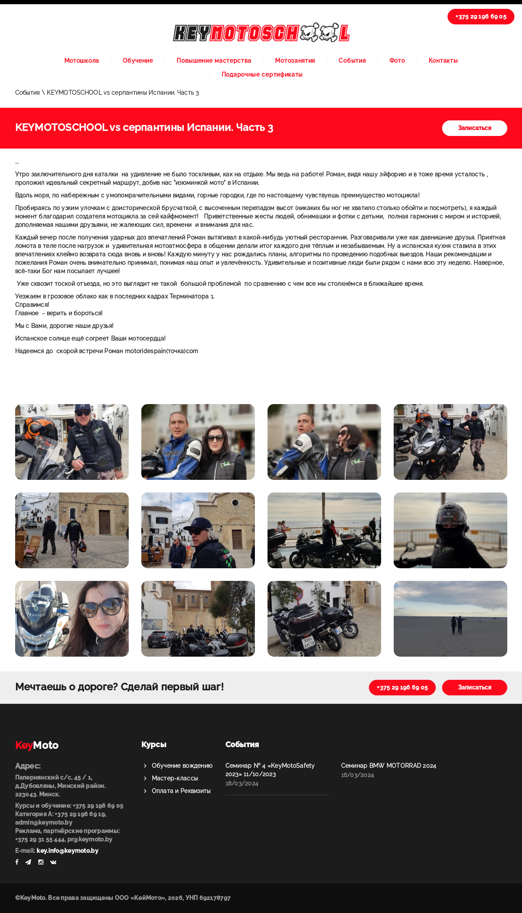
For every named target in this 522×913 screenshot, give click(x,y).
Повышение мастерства (214, 60)
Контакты (443, 60)
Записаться (474, 128)
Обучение (138, 60)
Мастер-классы (175, 778)
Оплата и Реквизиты (181, 791)
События (352, 60)
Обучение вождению (182, 765)
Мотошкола (81, 60)
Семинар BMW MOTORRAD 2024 (389, 765)
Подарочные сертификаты (262, 74)
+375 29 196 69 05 (481, 16)
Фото (397, 60)
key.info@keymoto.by (67, 850)
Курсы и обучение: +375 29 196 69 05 (69, 805)
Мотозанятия (295, 60)
